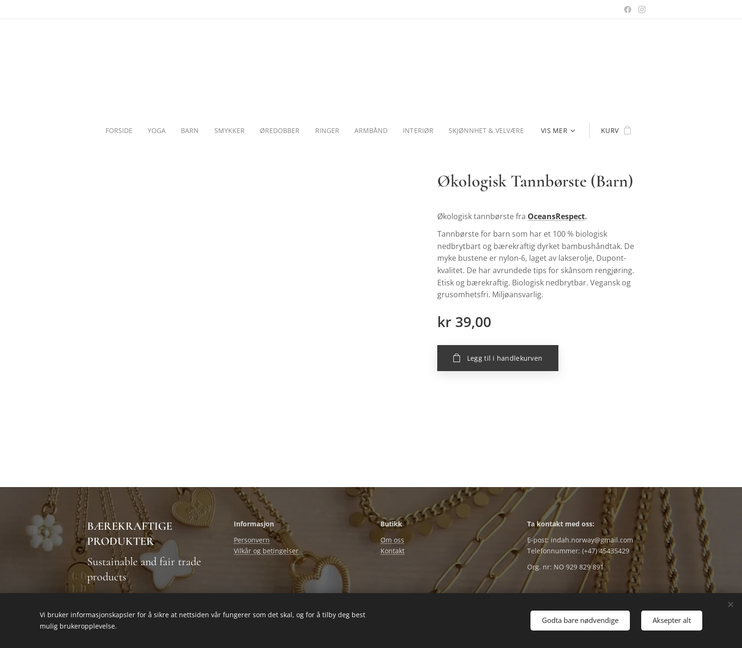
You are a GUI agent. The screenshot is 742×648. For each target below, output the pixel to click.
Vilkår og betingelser (266, 550)
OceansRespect (556, 216)
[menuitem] (119, 130)
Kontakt (392, 550)
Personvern (252, 540)
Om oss (392, 540)
